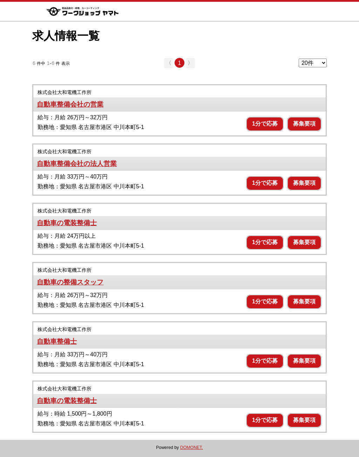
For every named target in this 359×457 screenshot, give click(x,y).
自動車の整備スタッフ (70, 282)
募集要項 (304, 124)
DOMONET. (191, 447)
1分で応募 (265, 124)
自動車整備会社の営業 (70, 104)
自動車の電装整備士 (67, 223)
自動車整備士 (57, 341)
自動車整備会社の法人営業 (77, 163)
